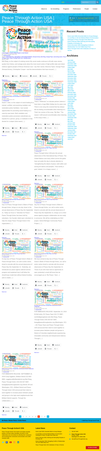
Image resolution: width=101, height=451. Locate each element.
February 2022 (72, 110)
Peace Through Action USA (16, 58)
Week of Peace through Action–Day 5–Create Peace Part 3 (46, 199)
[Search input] (90, 2)
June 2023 (70, 85)
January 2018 (71, 130)
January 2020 (71, 123)
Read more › (5, 80)
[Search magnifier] (97, 2)
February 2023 (72, 92)
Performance (77, 9)
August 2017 (71, 137)
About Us (44, 9)
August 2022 (71, 101)
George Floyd (49, 56)
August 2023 (71, 83)
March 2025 (71, 71)
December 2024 (72, 74)
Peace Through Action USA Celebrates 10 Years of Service (50, 445)
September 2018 (72, 128)
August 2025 (71, 67)
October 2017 (71, 133)
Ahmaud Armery (36, 56)
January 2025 (71, 72)
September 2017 (72, 135)
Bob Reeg (43, 56)
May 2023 (70, 87)
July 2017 (70, 139)
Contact (95, 9)
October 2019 (71, 124)
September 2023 (72, 81)
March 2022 (71, 108)
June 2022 (70, 103)
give (63, 2)
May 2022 (70, 105)
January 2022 (71, 112)
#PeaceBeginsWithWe (26, 56)
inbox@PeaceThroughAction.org (79, 439)
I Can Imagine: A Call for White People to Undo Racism (15, 53)
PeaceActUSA (6, 55)
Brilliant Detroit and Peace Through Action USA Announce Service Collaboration (18, 368)
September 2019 (72, 126)
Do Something (55, 9)
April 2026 (70, 60)
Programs (66, 9)
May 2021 (70, 119)
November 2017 (72, 132)
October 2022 (71, 98)
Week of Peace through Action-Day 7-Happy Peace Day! (45, 148)
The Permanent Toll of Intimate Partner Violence (43, 96)
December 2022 (72, 94)
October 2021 (71, 116)
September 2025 (72, 65)
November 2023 (72, 80)
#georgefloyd (17, 56)
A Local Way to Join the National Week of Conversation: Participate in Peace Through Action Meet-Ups (49, 434)
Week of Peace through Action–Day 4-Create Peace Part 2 (13, 253)
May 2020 (70, 121)
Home (73, 18)
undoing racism (27, 58)
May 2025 (70, 69)
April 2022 (70, 107)
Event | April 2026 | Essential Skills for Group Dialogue (83, 36)
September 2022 (72, 99)
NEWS (78, 2)
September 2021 (72, 117)
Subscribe (92, 447)
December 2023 (72, 78)
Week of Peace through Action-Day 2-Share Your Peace (45, 253)
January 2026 (71, 62)
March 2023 (71, 90)
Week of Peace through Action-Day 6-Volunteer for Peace (13, 199)
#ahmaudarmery (10, 56)
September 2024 (72, 76)
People (87, 9)
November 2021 (72, 114)
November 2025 (72, 64)
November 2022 (72, 96)
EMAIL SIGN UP (70, 2)
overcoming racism (57, 56)
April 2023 (70, 89)
